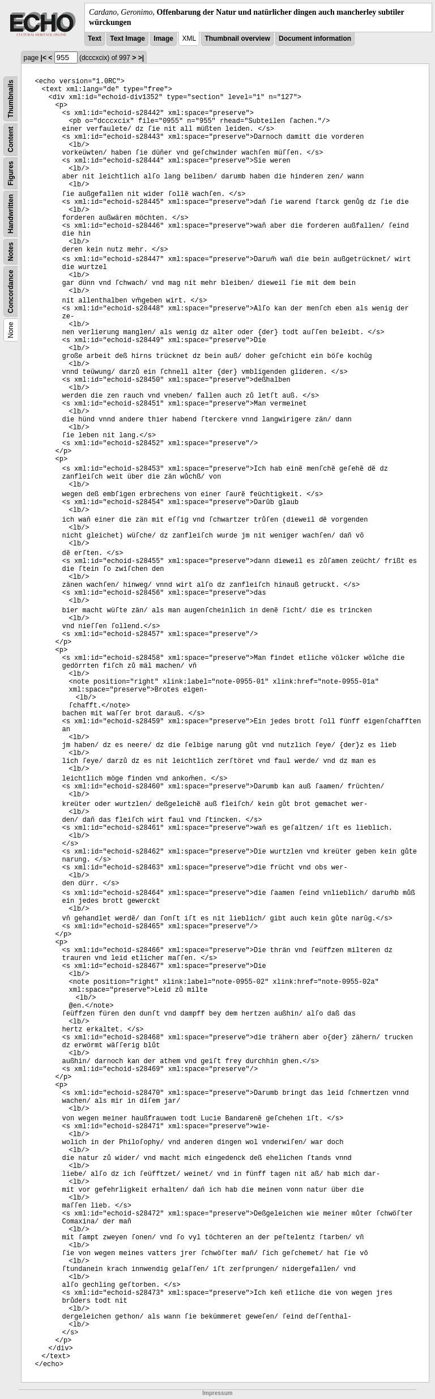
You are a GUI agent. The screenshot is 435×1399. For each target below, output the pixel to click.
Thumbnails (11, 99)
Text (94, 38)
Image (163, 38)
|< (43, 58)
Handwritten (11, 213)
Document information (315, 38)
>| (141, 58)
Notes (11, 251)
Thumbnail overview (237, 38)
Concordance (11, 292)
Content (11, 139)
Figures (11, 173)
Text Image (127, 38)
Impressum (217, 1393)
